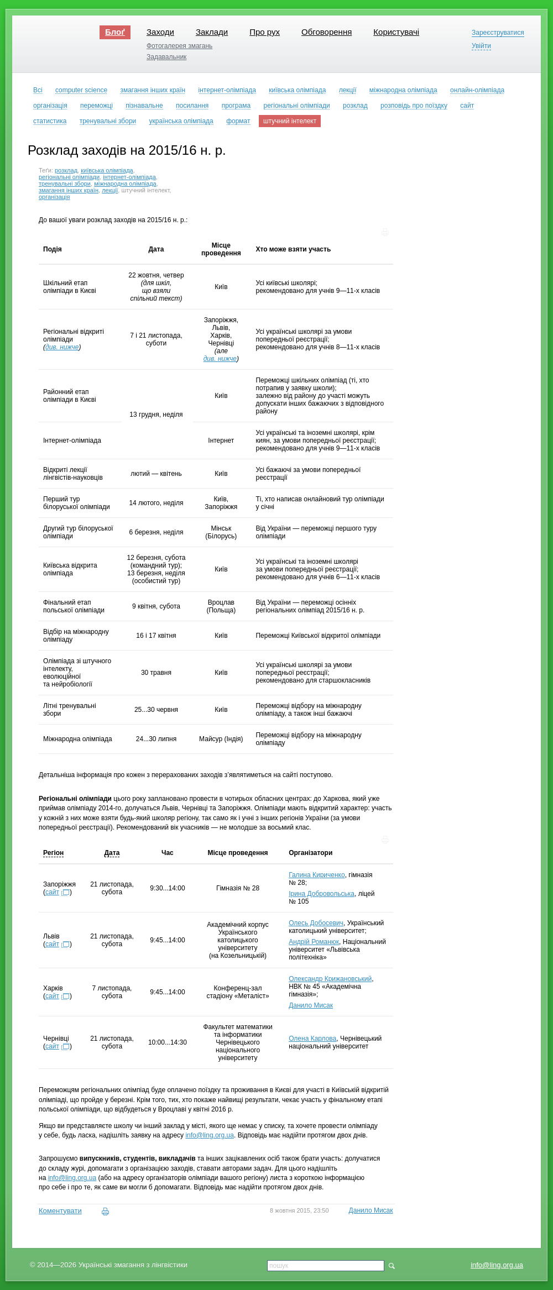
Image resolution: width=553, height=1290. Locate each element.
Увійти (481, 46)
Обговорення (326, 31)
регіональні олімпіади (69, 177)
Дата (112, 853)
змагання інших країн (68, 190)
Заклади (212, 31)
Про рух (264, 31)
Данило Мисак (311, 1005)
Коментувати (60, 1211)
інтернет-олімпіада (129, 177)
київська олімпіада (107, 170)
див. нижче (62, 347)
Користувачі (396, 31)
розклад (66, 170)
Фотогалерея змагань (179, 46)
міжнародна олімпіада (125, 183)
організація (54, 196)
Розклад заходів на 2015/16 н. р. (127, 150)
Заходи (160, 31)
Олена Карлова (312, 1038)
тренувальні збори (65, 183)
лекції (110, 190)
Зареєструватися (498, 32)
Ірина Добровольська (321, 894)
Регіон (53, 853)
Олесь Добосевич (316, 923)
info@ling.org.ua (497, 1265)
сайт (52, 892)
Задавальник (166, 57)
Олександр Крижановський (330, 979)
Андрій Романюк (314, 942)
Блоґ (115, 31)
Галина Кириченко (317, 875)
